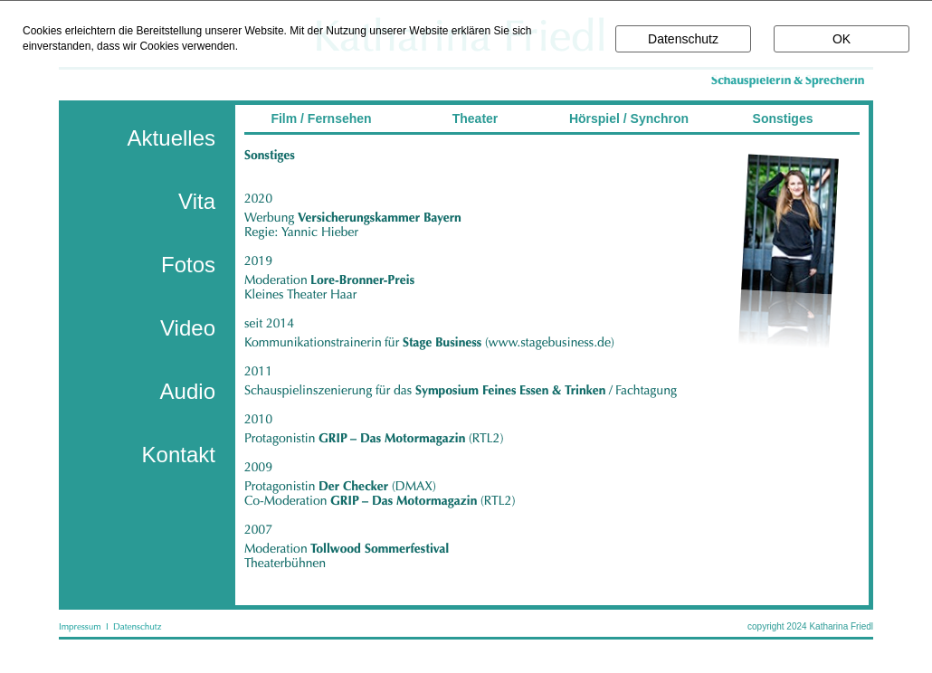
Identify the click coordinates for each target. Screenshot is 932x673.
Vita (196, 201)
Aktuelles (171, 138)
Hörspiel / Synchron (629, 118)
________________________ (556, 163)
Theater (475, 118)
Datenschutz (683, 39)
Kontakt (178, 454)
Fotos (188, 264)
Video (187, 328)
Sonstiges (783, 118)
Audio (187, 391)
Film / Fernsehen (321, 118)
